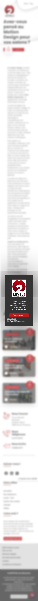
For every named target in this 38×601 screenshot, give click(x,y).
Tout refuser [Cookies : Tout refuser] (11, 319)
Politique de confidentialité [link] (16, 321)
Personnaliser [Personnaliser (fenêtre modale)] (12, 320)
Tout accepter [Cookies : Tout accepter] (19, 315)
